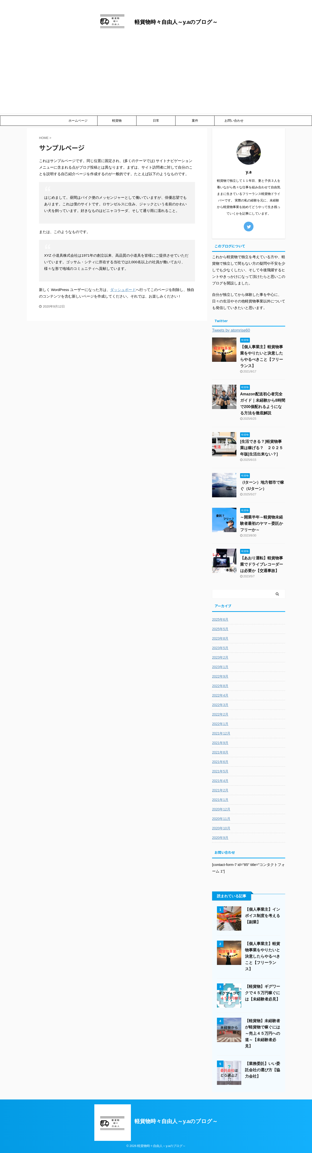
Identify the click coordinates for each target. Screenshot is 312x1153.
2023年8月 (220, 638)
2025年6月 (220, 619)
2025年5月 (220, 629)
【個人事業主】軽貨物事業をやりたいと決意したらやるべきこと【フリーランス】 (262, 956)
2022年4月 (220, 695)
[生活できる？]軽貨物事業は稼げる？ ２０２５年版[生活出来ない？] (261, 447)
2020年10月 (221, 828)
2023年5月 (220, 648)
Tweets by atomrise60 (231, 330)
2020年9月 (220, 838)
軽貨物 (117, 120)
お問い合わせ (234, 120)
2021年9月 (220, 743)
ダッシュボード (123, 290)
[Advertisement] (156, 79)
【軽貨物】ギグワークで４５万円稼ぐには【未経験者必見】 (262, 992)
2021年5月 (220, 771)
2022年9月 (220, 676)
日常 (156, 120)
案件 (195, 120)
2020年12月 (221, 809)
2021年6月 (220, 762)
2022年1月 (220, 724)
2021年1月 (220, 800)
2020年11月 (221, 819)
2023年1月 (220, 667)
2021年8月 (220, 752)
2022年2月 (220, 714)
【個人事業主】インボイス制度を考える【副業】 (262, 915)
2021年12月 (221, 733)
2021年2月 (220, 790)
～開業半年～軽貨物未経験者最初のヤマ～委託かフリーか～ (261, 523)
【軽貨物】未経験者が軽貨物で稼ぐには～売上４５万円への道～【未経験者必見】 (262, 1033)
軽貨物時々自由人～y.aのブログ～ (176, 22)
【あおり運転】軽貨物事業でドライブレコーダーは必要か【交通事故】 (261, 564)
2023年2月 (220, 657)
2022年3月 (220, 705)
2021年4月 (220, 781)
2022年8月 (220, 686)
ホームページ (78, 120)
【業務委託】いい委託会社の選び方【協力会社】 (262, 1070)
